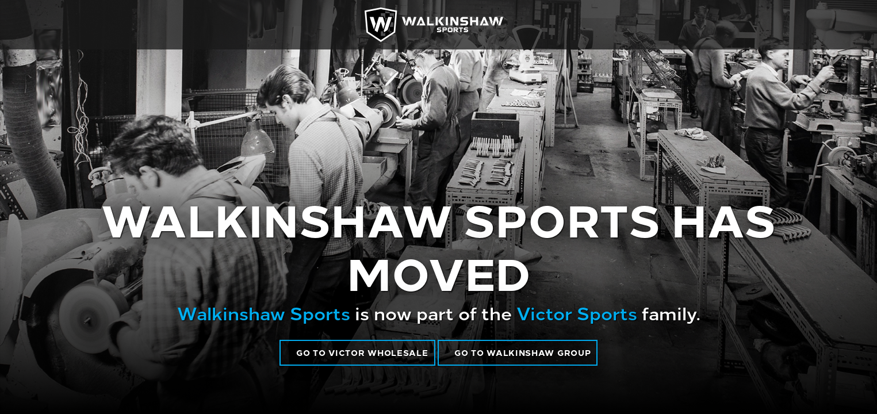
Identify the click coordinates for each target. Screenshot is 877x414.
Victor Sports (576, 312)
